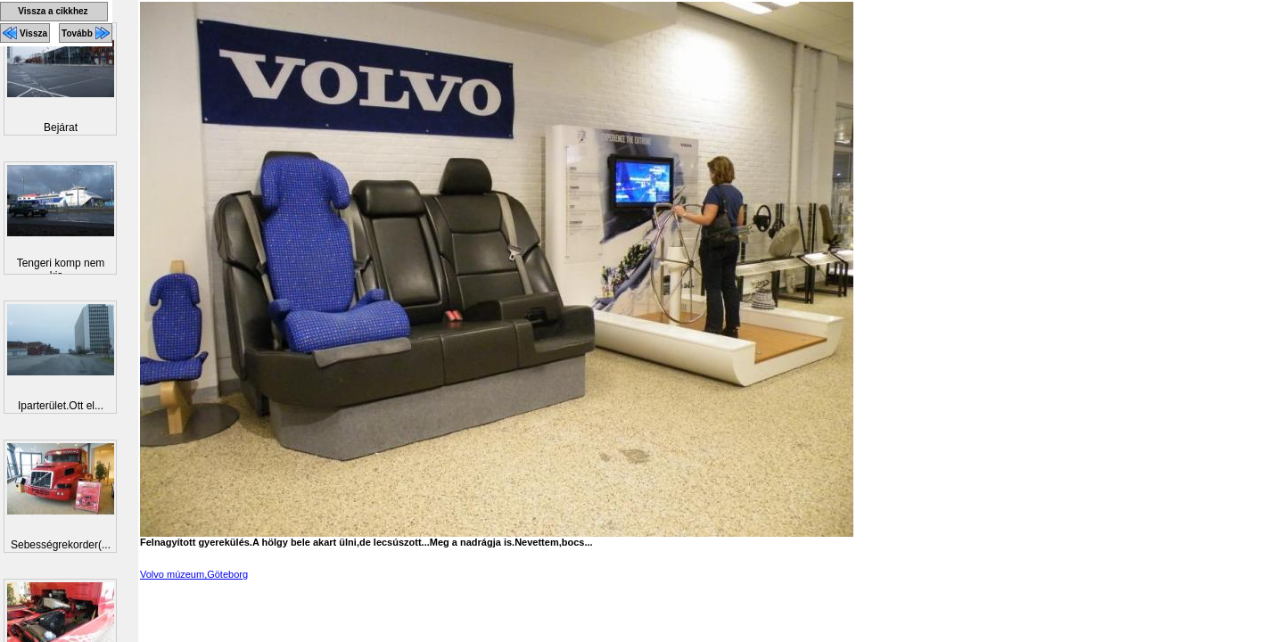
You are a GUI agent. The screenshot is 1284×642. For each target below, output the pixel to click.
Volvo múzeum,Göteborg (194, 574)
